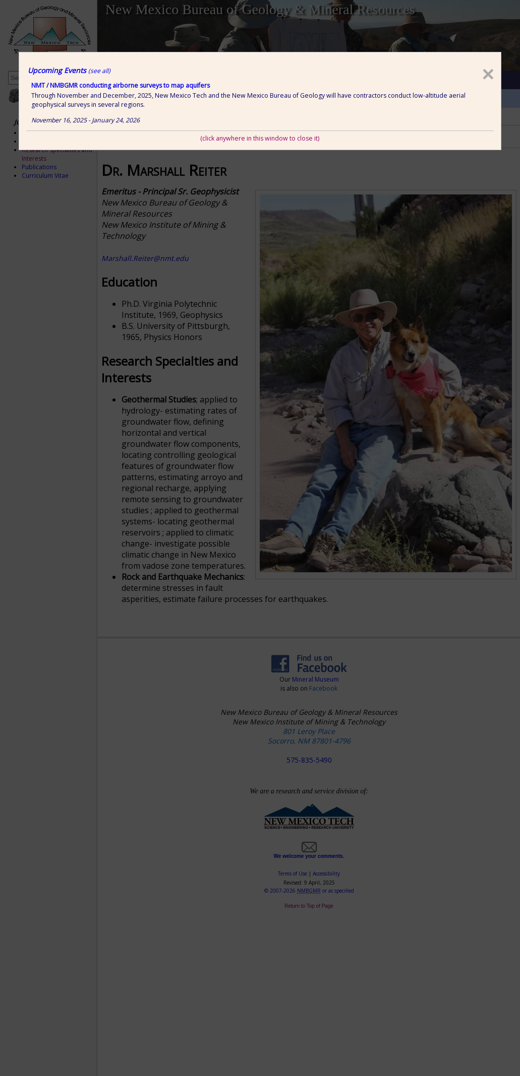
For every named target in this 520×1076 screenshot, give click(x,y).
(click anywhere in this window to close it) (259, 138)
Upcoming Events (69, 70)
